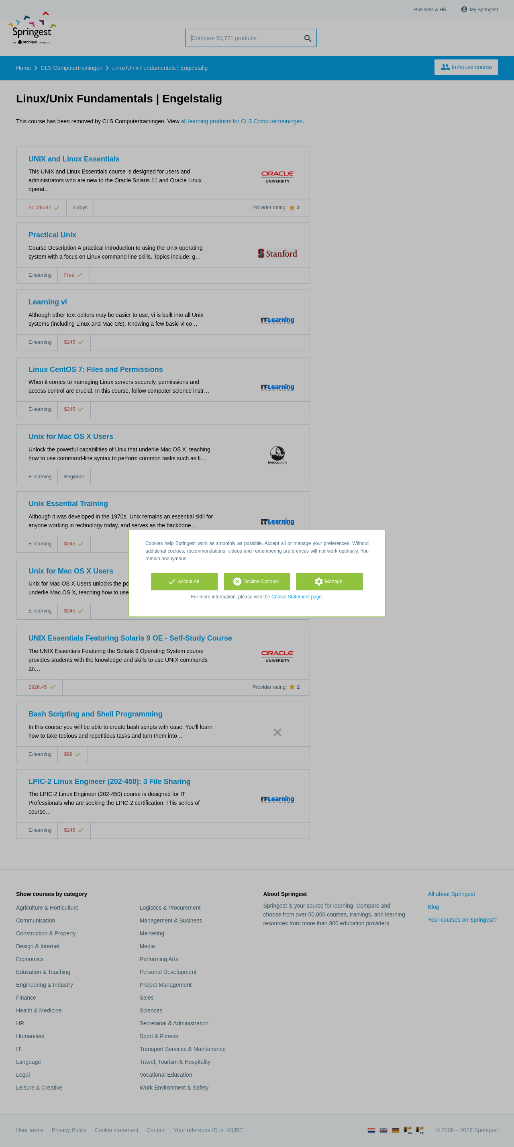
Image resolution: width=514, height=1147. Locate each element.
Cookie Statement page (296, 597)
